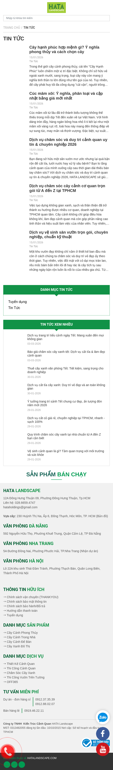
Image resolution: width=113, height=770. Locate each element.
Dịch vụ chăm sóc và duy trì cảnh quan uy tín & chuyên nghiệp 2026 (68, 142)
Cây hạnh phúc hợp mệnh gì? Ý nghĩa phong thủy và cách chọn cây (64, 49)
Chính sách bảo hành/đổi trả (26, 606)
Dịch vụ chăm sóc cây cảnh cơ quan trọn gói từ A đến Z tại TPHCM (67, 188)
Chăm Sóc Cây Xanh (21, 673)
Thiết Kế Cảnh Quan (21, 663)
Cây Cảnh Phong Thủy (22, 632)
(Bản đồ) (102, 516)
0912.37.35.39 (45, 699)
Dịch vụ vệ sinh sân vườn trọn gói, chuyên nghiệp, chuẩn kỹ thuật (68, 234)
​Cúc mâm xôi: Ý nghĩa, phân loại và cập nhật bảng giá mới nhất (66, 95)
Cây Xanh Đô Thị (18, 646)
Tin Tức (33, 61)
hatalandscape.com (41, 758)
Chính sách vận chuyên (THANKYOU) (32, 597)
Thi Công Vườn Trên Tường (25, 677)
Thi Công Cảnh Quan (21, 668)
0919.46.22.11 (34, 710)
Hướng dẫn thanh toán (22, 610)
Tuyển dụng (17, 302)
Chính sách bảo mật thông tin (27, 601)
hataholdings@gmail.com (20, 507)
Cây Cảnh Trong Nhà (21, 637)
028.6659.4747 (25, 502)
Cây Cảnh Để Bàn (19, 641)
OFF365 (12, 682)
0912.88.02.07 (45, 704)
